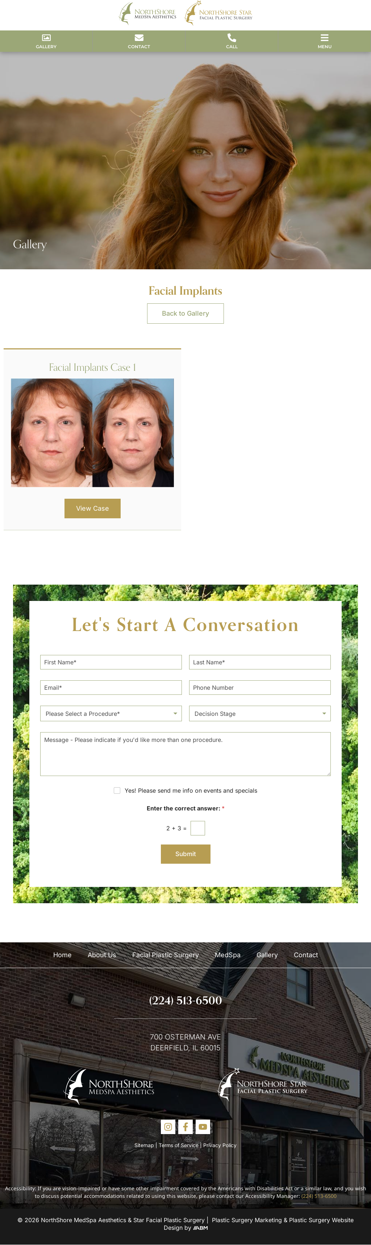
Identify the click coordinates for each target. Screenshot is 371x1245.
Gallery (267, 955)
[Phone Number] (260, 687)
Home (62, 955)
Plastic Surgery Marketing (247, 1220)
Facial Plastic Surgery (165, 955)
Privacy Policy (220, 1145)
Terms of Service (179, 1145)
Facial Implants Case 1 (92, 367)
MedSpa (228, 955)
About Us (102, 955)
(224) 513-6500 (185, 1000)
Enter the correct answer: (186, 808)
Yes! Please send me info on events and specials (191, 790)
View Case (92, 508)
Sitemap (144, 1145)
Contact (306, 955)
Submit (185, 854)
